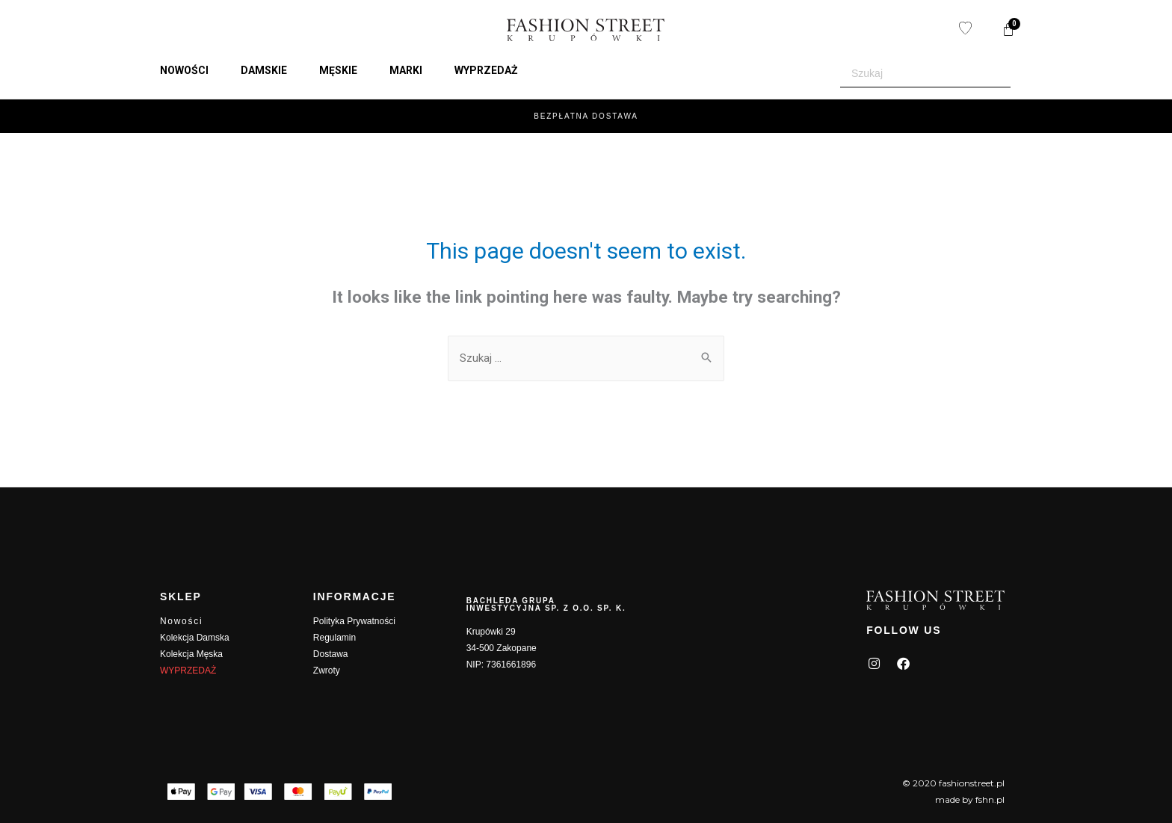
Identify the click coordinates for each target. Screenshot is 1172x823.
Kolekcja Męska (191, 654)
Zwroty (326, 670)
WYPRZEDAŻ (188, 670)
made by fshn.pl (970, 799)
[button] (192, 70)
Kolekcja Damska (194, 637)
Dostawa (330, 654)
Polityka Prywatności (354, 621)
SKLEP (181, 596)
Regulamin (334, 637)
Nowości (181, 621)
